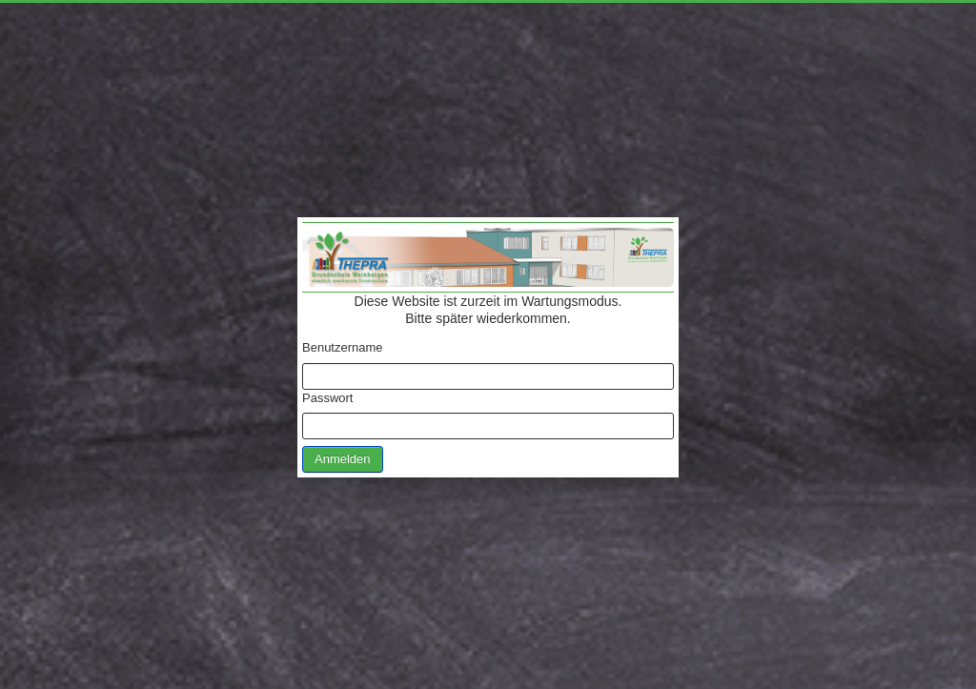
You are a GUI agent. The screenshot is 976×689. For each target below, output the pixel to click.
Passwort (327, 398)
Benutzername (342, 347)
